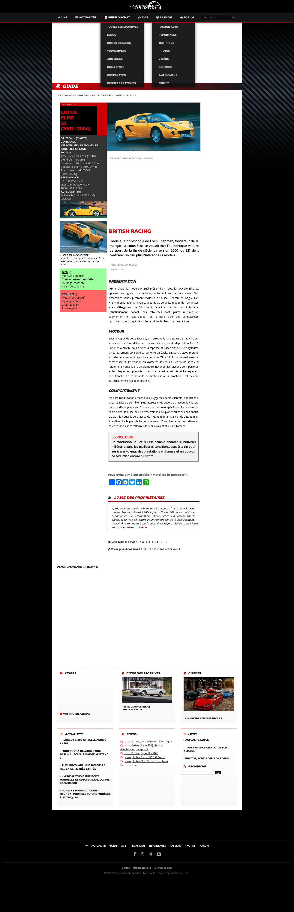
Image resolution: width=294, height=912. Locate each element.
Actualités (92, 21)
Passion (171, 21)
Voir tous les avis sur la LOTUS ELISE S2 (139, 546)
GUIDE (113, 850)
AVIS (124, 850)
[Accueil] (86, 850)
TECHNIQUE (137, 850)
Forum (194, 21)
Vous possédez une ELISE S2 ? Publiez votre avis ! (145, 553)
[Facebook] (135, 858)
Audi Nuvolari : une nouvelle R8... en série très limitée (82, 771)
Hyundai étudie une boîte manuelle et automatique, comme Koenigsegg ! (85, 784)
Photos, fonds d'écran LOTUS (206, 762)
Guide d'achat (124, 21)
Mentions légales (142, 872)
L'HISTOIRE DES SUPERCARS (209, 703)
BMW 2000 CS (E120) (147, 697)
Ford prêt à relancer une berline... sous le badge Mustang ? (84, 758)
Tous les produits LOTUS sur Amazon (205, 753)
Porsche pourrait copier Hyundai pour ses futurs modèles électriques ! (85, 798)
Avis (150, 21)
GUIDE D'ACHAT (102, 99)
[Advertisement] (147, 57)
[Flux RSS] (159, 858)
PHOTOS (190, 850)
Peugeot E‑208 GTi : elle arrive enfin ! (83, 746)
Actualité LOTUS (196, 744)
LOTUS (118, 99)
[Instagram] (142, 858)
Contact (126, 872)
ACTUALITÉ (99, 850)
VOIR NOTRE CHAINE (75, 718)
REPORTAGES (157, 850)
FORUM (204, 850)
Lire (141, 531)
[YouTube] (150, 858)
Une (69, 21)
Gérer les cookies (163, 872)
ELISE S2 (130, 99)
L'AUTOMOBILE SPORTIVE (73, 99)
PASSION (175, 850)
